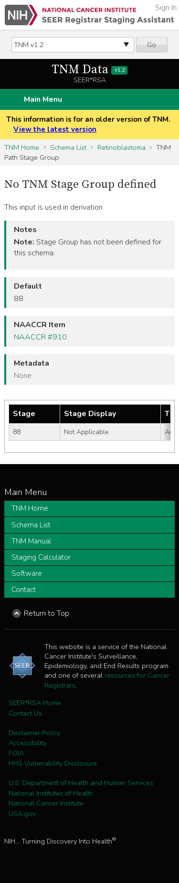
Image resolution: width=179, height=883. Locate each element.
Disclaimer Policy (34, 732)
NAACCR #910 (40, 337)
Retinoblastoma (121, 147)
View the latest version (54, 129)
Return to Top (46, 613)
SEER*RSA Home (35, 703)
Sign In (166, 7)
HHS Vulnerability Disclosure (53, 763)
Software (26, 573)
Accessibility (27, 742)
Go (151, 44)
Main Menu (43, 99)
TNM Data (89, 70)
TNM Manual (31, 541)
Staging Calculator (41, 557)
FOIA (16, 753)
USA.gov (22, 813)
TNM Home (21, 147)
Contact (23, 589)
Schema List (68, 147)
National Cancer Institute (46, 803)
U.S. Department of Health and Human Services (81, 782)
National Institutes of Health (51, 793)
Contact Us (25, 713)
